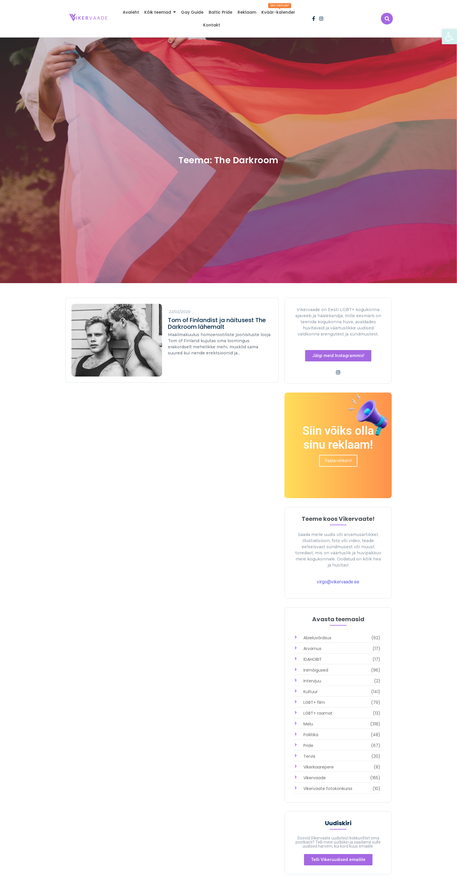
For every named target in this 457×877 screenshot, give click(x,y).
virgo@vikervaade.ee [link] (338, 582)
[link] (449, 36)
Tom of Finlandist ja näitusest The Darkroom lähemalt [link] (217, 323)
